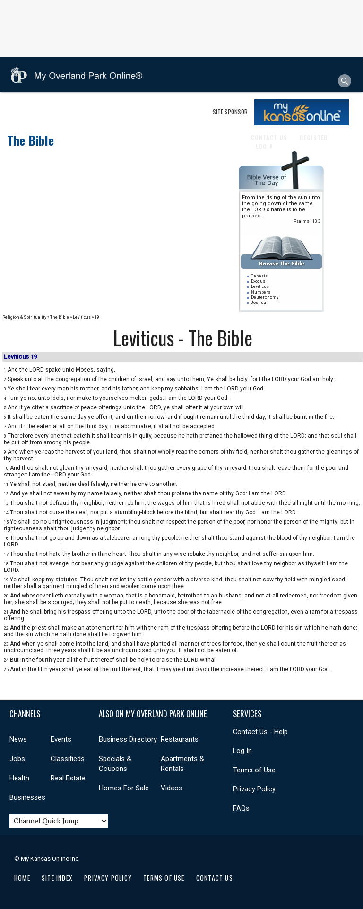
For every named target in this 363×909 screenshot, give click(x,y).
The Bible (30, 140)
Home (22, 878)
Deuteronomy (264, 297)
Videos (171, 788)
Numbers (260, 292)
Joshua (258, 302)
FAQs (241, 808)
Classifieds (68, 758)
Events (89, 110)
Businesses (29, 110)
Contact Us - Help (260, 731)
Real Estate (147, 110)
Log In (242, 750)
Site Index (57, 878)
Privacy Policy (254, 789)
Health (19, 778)
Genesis (259, 276)
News (62, 110)
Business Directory (128, 739)
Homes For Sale (124, 788)
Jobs (114, 110)
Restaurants (180, 739)
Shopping (187, 110)
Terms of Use (254, 770)
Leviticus (260, 286)
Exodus (258, 281)
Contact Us (214, 878)
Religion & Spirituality (24, 317)
